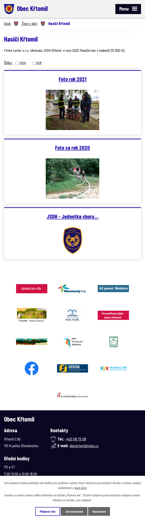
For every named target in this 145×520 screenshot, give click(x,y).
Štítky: (8, 62)
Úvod (7, 23)
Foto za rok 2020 (72, 147)
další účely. (81, 488)
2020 (22, 63)
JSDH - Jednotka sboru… (72, 216)
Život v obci (29, 23)
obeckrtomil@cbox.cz (84, 445)
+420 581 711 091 (76, 438)
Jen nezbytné (74, 511)
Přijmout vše (48, 511)
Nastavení (99, 511)
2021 (38, 63)
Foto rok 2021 (72, 78)
